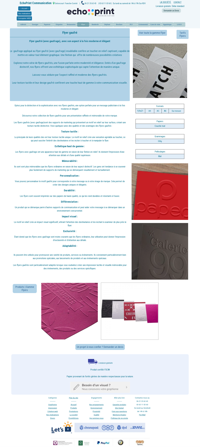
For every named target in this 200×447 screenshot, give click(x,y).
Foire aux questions (119, 411)
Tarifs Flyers (183, 34)
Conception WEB (24, 18)
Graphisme (52, 405)
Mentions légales (119, 415)
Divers (52, 418)
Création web (52, 411)
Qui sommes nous (96, 418)
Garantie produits (119, 405)
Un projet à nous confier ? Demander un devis (100, 347)
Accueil (73, 405)
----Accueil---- (24, 8)
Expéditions (73, 418)
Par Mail (142, 415)
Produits (73, 408)
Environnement (96, 408)
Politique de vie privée (119, 418)
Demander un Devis (171, 10)
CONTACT (177, 2)
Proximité (96, 411)
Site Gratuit (119, 408)
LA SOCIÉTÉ (165, 2)
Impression (52, 408)
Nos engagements (96, 405)
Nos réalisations (24, 14)
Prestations (73, 411)
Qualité (96, 415)
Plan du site (73, 398)
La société (74, 415)
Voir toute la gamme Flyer (152, 32)
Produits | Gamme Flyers (24, 288)
